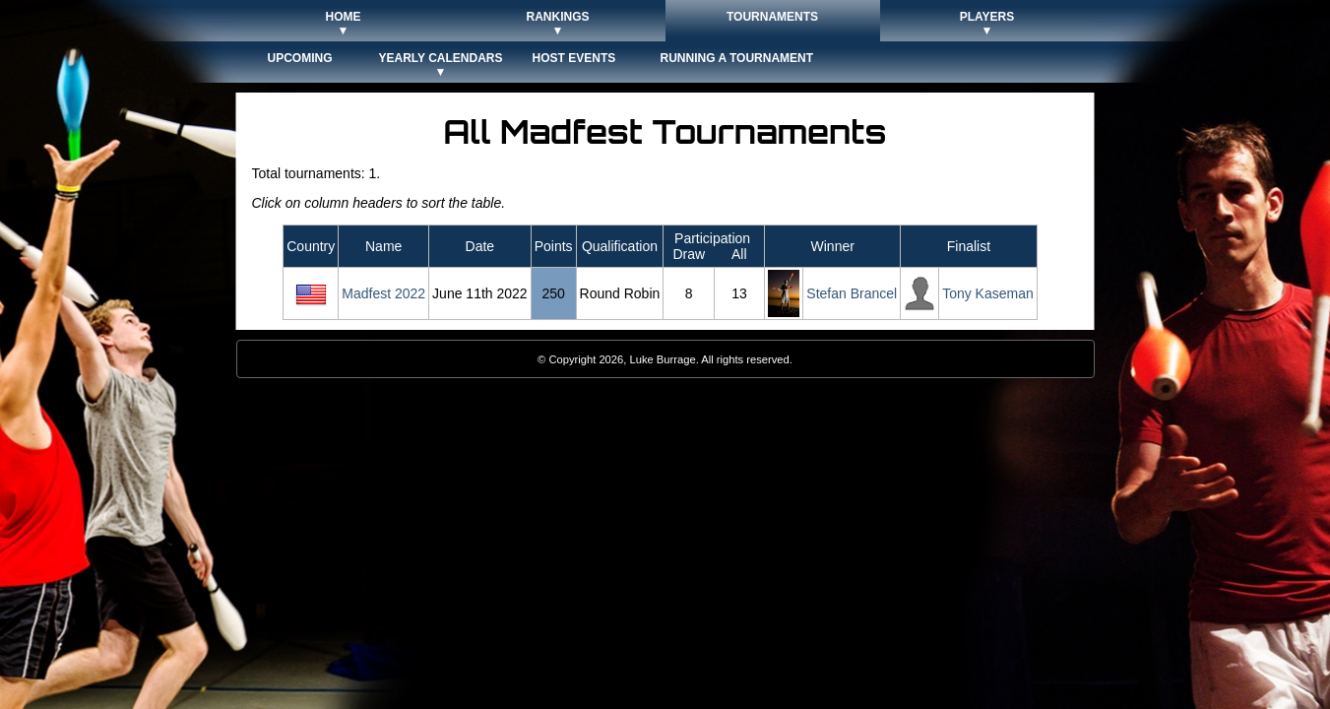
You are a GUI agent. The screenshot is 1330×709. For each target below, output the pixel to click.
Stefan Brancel (851, 293)
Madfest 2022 (383, 293)
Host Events (574, 58)
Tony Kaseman (988, 293)
